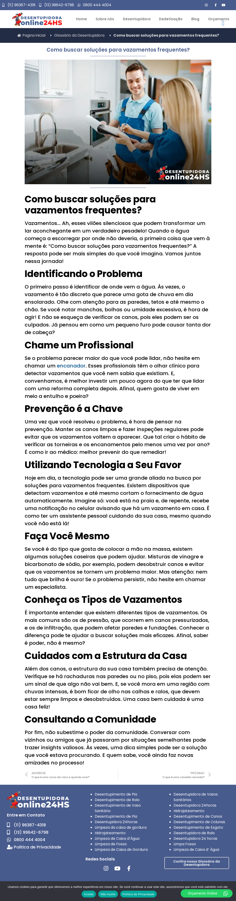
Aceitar (89, 894)
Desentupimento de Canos (198, 816)
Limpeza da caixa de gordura (121, 827)
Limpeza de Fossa (111, 844)
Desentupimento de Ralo (117, 799)
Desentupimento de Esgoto (198, 827)
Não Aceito (107, 894)
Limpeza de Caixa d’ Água (196, 849)
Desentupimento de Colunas (199, 822)
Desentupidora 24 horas (195, 838)
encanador (71, 365)
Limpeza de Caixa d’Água (117, 838)
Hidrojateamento (110, 833)
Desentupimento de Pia (116, 794)
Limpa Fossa (185, 844)
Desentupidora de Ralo (194, 833)
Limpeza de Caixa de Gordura (121, 849)
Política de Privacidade (138, 894)
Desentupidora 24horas (116, 822)
